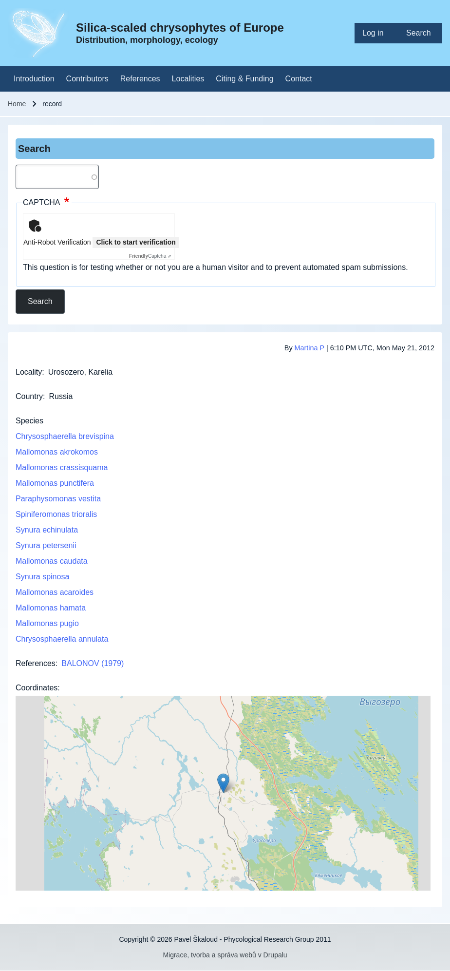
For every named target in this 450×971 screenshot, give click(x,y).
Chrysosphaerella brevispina (65, 436)
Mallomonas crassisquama (62, 467)
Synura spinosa (42, 576)
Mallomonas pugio (47, 623)
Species (29, 421)
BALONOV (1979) (92, 663)
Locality (29, 372)
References (36, 663)
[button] (223, 783)
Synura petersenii (46, 545)
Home (17, 104)
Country (29, 396)
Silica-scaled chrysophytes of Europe (180, 27)
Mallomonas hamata (51, 608)
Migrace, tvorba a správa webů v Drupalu (225, 955)
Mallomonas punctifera (55, 483)
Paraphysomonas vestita (58, 499)
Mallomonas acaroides (55, 592)
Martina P (309, 348)
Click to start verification (135, 242)
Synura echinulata (47, 530)
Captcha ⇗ (150, 256)
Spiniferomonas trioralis (56, 514)
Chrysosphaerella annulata (62, 639)
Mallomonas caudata (52, 561)
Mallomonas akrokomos (57, 452)
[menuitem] (376, 33)
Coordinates (36, 688)
